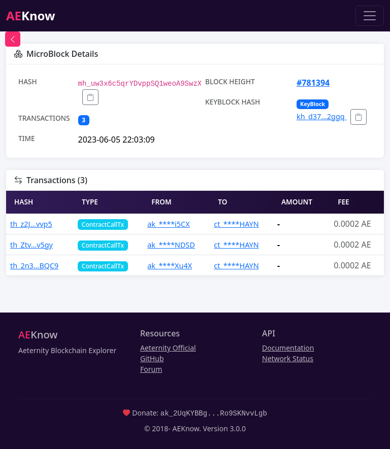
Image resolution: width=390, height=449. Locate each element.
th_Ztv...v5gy (31, 245)
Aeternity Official (168, 348)
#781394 (313, 82)
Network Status (287, 358)
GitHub (152, 358)
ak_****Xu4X (169, 265)
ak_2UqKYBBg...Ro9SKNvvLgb (213, 413)
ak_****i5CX (168, 224)
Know (30, 15)
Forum (151, 369)
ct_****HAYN (236, 224)
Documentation (288, 348)
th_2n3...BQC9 (34, 265)
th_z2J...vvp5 (31, 224)
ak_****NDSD (171, 245)
